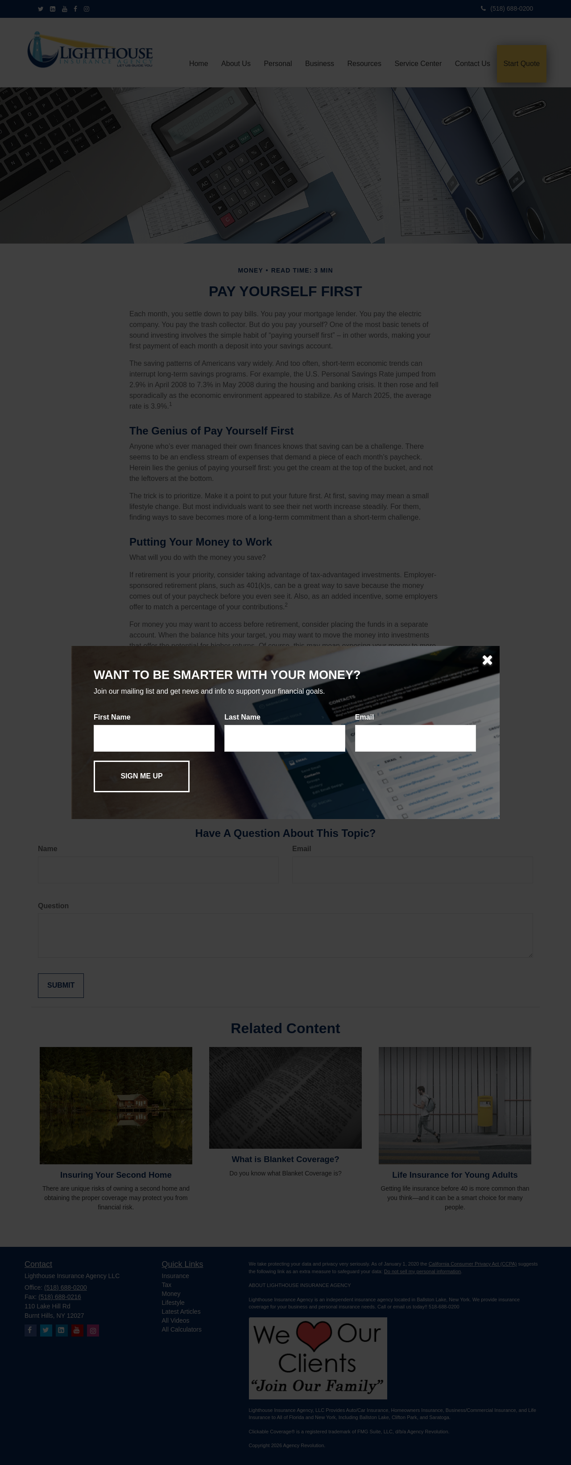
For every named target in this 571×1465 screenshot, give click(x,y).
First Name (112, 717)
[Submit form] (142, 776)
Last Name (242, 717)
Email (364, 717)
